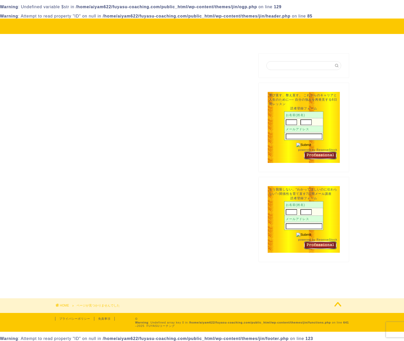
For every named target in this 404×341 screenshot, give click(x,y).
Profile (198, 40)
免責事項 (104, 318)
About (171, 40)
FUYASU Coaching (202, 25)
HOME (146, 40)
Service (226, 40)
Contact (256, 40)
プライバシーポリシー (74, 318)
